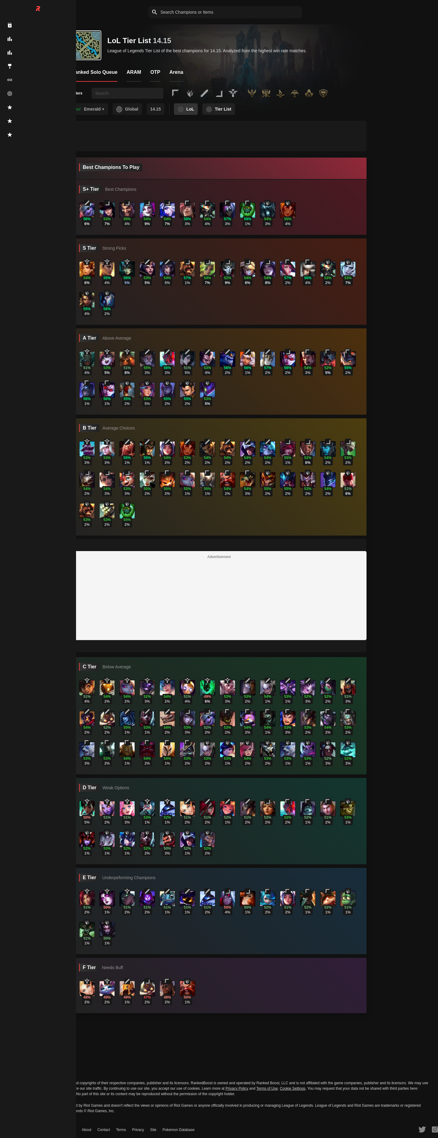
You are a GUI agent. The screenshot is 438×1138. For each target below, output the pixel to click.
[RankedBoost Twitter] (422, 1129)
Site (153, 1130)
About (86, 1130)
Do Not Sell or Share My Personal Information (37, 1094)
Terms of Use (267, 1088)
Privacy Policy (237, 1088)
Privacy (138, 1130)
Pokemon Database (178, 1130)
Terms (121, 1130)
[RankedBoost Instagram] (435, 1129)
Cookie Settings (292, 1088)
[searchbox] (127, 93)
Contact (103, 1130)
